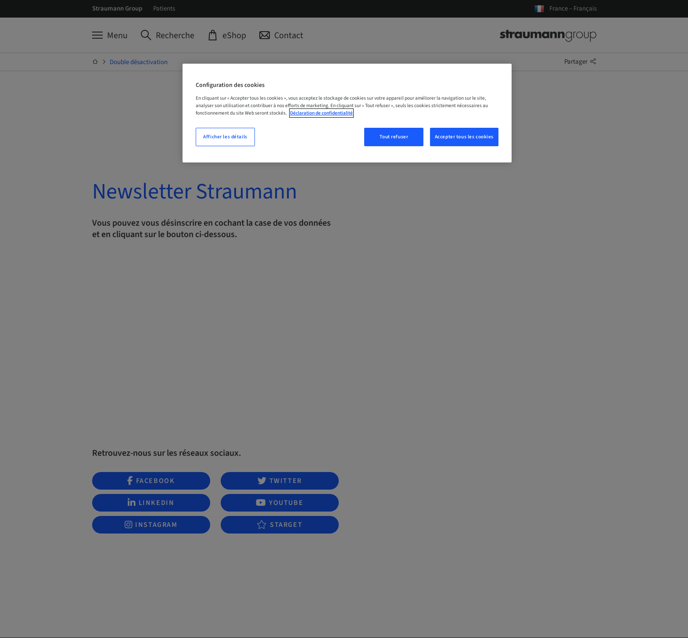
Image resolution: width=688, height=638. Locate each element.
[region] (347, 113)
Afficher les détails (225, 137)
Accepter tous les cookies (464, 137)
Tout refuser (394, 137)
